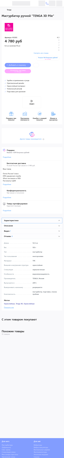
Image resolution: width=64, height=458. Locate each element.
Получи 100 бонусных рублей (47, 58)
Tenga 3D (19, 304)
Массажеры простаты (10, 454)
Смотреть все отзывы (41, 53)
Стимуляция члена (8, 452)
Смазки (36, 457)
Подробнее (7, 157)
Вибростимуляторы (41, 447)
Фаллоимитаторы (40, 452)
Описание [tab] (8, 226)
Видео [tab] (7, 231)
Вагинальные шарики (42, 450)
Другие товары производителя (30, 139)
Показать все (9, 307)
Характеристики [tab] (11, 220)
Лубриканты (6, 447)
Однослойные (9, 304)
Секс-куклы (6, 450)
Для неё (37, 441)
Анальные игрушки (41, 454)
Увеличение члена (8, 457)
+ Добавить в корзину (18, 65)
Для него (5, 441)
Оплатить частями (19, 71)
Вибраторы (38, 445)
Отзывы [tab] (8, 236)
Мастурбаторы (7, 445)
